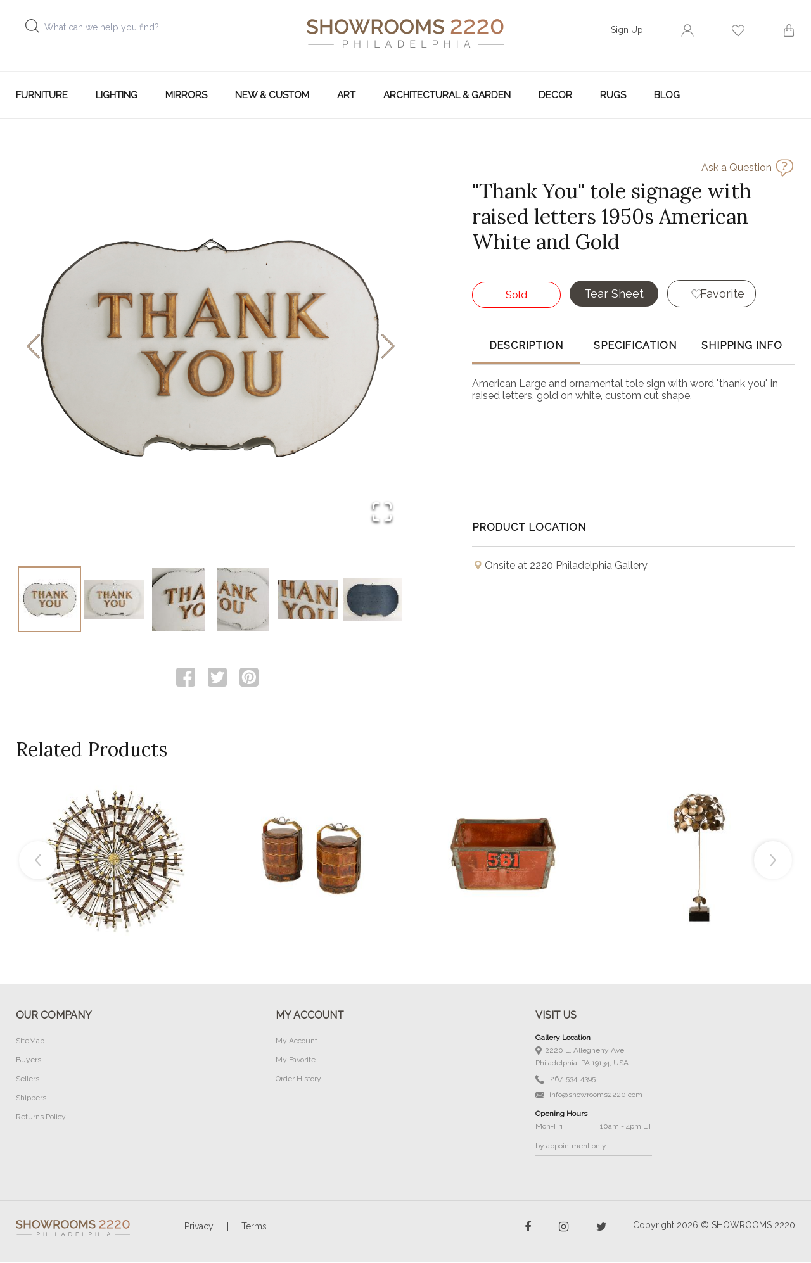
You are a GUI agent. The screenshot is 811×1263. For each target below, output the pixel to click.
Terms (254, 1227)
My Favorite (296, 1061)
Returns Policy (41, 1118)
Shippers (31, 1099)
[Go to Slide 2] (114, 600)
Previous (38, 861)
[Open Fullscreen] (381, 512)
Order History (298, 1080)
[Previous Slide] (33, 347)
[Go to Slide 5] (308, 600)
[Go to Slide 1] (49, 600)
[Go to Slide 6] (372, 600)
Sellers (27, 1080)
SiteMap (30, 1042)
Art (346, 95)
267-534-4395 (565, 1080)
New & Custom (272, 95)
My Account (296, 1042)
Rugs (613, 95)
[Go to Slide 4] (243, 600)
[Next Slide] (388, 347)
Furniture (42, 95)
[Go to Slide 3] (178, 600)
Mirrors (186, 95)
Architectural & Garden (447, 95)
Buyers (28, 1061)
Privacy (199, 1227)
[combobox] (146, 30)
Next (773, 861)
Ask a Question (736, 168)
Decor (555, 95)
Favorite (723, 293)
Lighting (116, 95)
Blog (667, 95)
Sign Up (627, 30)
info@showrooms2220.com (588, 1095)
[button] (211, 347)
